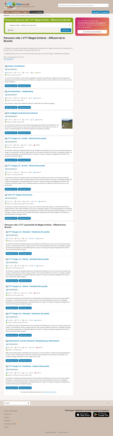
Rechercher (66, 30)
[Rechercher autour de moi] (69, 25)
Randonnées (17, 12)
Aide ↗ (26, 12)
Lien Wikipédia (8, 59)
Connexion (105, 12)
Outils (7, 12)
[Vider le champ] (66, 25)
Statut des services (50, 432)
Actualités (7, 420)
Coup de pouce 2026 (11, 424)
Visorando (6, 15)
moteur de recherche (50, 392)
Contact (6, 427)
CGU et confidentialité (10, 411)
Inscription (96, 12)
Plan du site (7, 414)
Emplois (6, 417)
